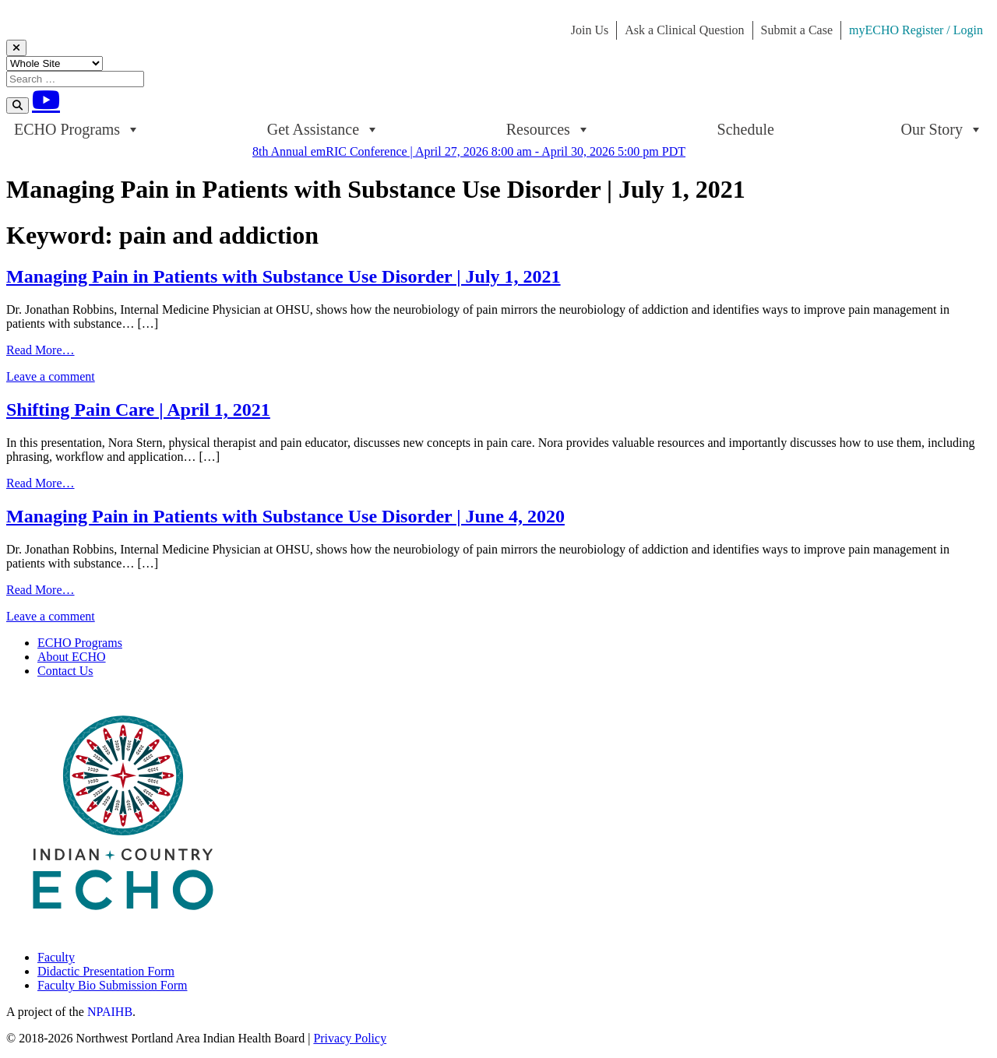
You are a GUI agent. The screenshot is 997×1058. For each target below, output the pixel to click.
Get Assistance (323, 129)
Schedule (745, 129)
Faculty (56, 957)
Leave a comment (50, 376)
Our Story (942, 129)
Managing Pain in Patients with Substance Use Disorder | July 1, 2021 (283, 276)
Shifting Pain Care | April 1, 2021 (138, 409)
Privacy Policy (349, 1038)
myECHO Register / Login (916, 30)
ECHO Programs (77, 129)
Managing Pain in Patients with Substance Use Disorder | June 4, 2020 (285, 516)
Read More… (40, 350)
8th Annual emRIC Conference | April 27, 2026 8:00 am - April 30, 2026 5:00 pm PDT (468, 151)
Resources (548, 129)
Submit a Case (797, 30)
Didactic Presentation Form (105, 971)
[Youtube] (46, 99)
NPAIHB (109, 1011)
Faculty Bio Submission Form (112, 985)
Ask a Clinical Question (684, 30)
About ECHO (71, 656)
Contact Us (65, 670)
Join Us (589, 30)
